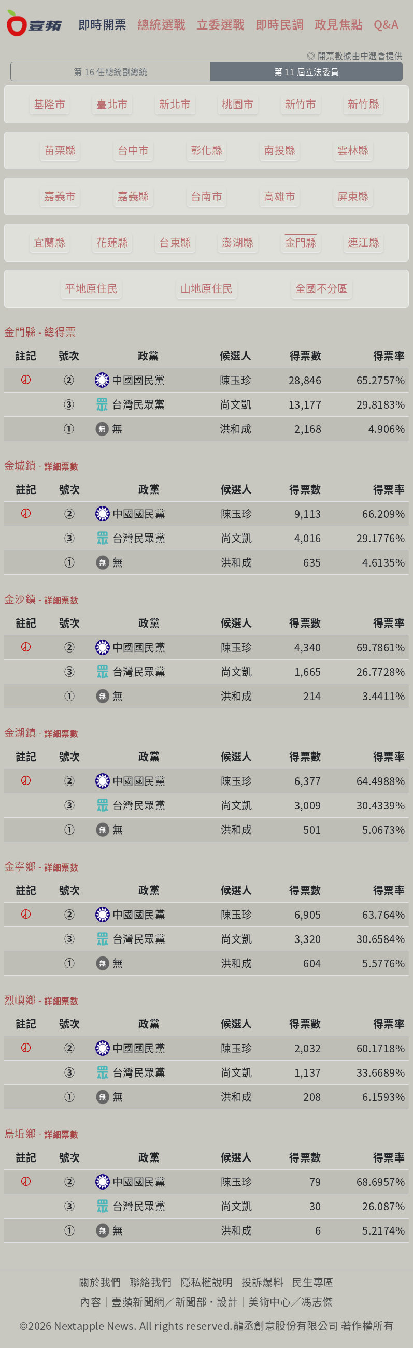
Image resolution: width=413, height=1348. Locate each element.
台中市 (133, 149)
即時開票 (102, 24)
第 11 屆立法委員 (306, 71)
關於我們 (100, 1281)
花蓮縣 (112, 242)
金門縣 (301, 242)
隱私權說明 (206, 1281)
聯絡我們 (151, 1281)
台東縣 (175, 242)
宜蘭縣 (49, 242)
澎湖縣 (237, 242)
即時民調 (279, 24)
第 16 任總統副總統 (110, 71)
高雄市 (279, 196)
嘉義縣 (133, 196)
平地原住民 (91, 288)
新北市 (175, 103)
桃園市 (237, 103)
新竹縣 (363, 103)
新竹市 (301, 103)
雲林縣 (353, 149)
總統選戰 (161, 24)
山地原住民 (206, 288)
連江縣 (363, 242)
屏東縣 (353, 196)
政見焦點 (339, 24)
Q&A (386, 24)
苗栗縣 (60, 149)
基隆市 (49, 103)
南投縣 (279, 149)
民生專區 (313, 1281)
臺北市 (112, 103)
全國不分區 (321, 288)
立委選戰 (220, 24)
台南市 (206, 196)
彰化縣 (206, 149)
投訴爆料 (262, 1281)
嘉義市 (60, 196)
